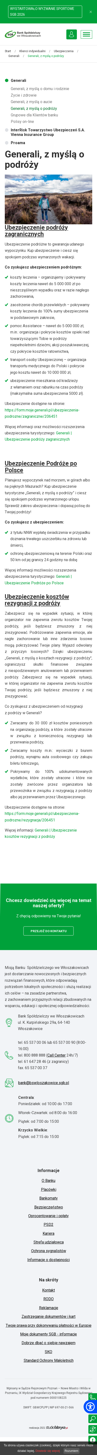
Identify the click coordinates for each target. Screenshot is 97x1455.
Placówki (48, 1189)
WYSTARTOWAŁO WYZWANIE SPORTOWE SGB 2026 (42, 11)
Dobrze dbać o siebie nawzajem (48, 1343)
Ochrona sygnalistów (48, 1251)
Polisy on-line (22, 121)
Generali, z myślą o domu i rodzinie (40, 88)
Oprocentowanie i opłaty (48, 1216)
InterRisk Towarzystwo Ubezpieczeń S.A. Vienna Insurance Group (48, 132)
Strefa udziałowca (49, 1242)
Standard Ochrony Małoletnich (49, 1360)
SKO (48, 1351)
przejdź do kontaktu (48, 930)
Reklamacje (48, 1308)
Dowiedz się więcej (47, 1451)
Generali (13, 56)
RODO (48, 1299)
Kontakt (48, 1290)
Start (8, 51)
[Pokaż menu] (86, 34)
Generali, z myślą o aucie (31, 101)
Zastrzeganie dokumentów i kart (48, 1316)
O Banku (48, 1180)
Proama (18, 143)
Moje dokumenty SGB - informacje (48, 1334)
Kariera (48, 1233)
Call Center (56, 1055)
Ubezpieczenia (64, 51)
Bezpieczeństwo (48, 1207)
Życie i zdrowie (24, 95)
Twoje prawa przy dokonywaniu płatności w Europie (48, 1325)
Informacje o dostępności (48, 1259)
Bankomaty (48, 1198)
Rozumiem (71, 1451)
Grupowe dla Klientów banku (34, 115)
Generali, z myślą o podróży (34, 108)
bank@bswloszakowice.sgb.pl (43, 1083)
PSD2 (48, 1224)
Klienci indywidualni (32, 51)
